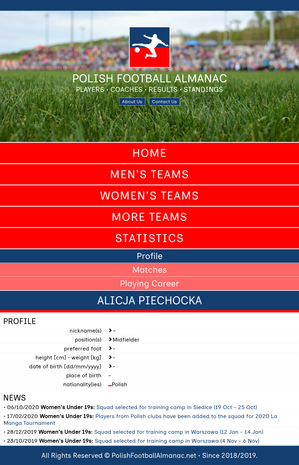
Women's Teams (149, 195)
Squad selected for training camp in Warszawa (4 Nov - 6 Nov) (177, 440)
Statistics (149, 238)
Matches (149, 270)
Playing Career (149, 283)
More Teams (150, 217)
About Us (132, 101)
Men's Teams (149, 174)
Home (149, 153)
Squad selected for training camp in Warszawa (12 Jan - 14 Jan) (178, 431)
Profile (150, 256)
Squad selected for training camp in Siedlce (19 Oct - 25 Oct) (176, 407)
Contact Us (164, 101)
